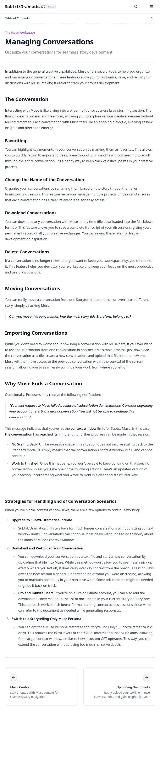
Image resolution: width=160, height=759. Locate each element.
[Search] (136, 6)
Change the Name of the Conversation (44, 179)
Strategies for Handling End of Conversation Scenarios (61, 501)
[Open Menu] (151, 6)
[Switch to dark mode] (143, 6)
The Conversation (26, 99)
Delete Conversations (27, 252)
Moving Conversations (32, 288)
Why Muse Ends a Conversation (43, 383)
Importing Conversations (36, 332)
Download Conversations (30, 213)
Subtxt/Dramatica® (30, 6)
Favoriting (15, 140)
